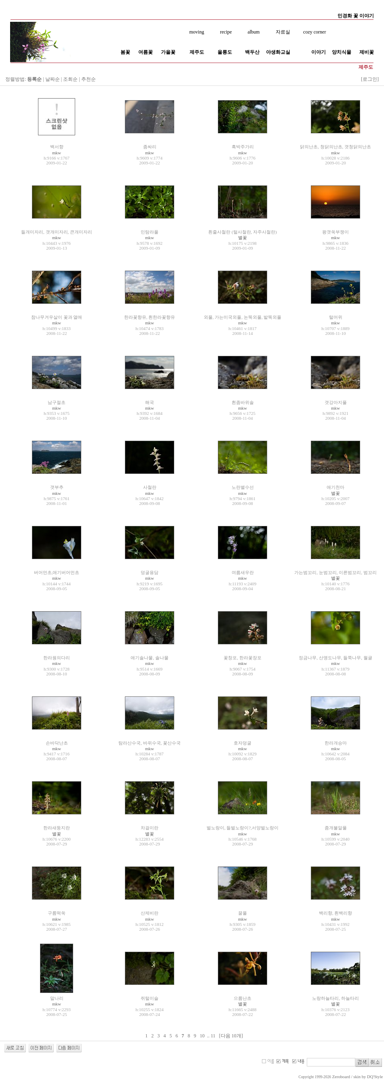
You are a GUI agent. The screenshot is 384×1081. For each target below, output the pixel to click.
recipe (226, 32)
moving (196, 32)
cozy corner (314, 32)
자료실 (283, 32)
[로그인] (370, 79)
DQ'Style (375, 1077)
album (253, 32)
